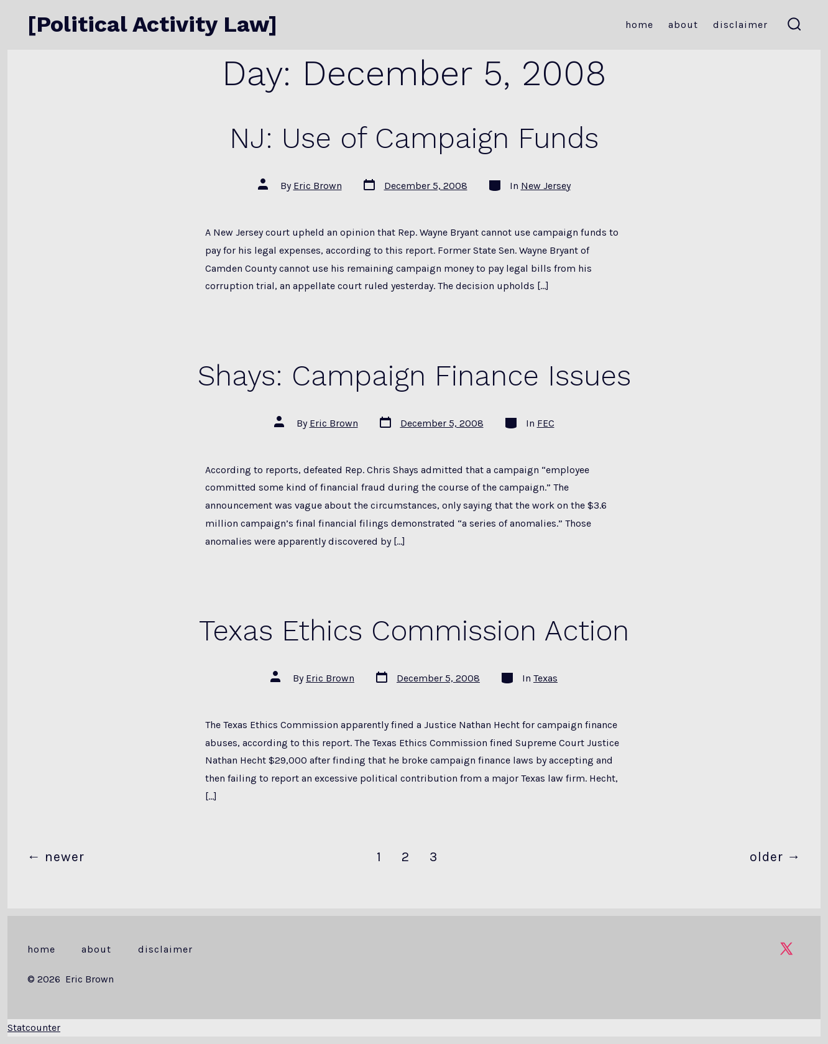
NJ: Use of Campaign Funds (414, 138)
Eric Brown (317, 186)
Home (639, 24)
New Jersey (546, 186)
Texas (545, 678)
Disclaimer (740, 24)
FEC (545, 423)
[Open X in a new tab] (786, 948)
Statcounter (33, 1027)
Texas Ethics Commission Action (414, 630)
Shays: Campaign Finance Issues (414, 375)
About (683, 24)
